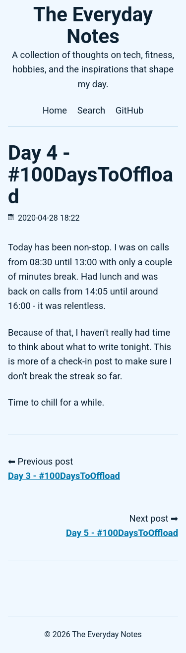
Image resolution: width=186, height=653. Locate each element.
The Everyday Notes (93, 25)
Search (91, 110)
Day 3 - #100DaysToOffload (64, 476)
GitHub (130, 110)
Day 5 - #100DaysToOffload (122, 533)
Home (55, 110)
